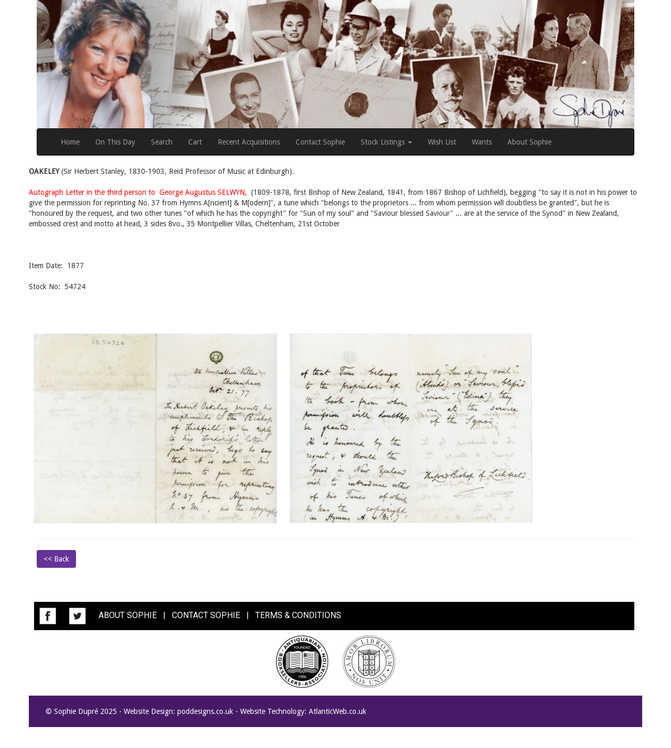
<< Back (56, 559)
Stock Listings (386, 142)
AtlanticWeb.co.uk (337, 711)
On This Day (115, 142)
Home (70, 142)
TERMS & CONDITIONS (298, 616)
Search (161, 142)
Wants (482, 142)
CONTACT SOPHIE (206, 616)
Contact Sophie (320, 142)
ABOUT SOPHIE (128, 616)
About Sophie (529, 142)
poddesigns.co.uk (205, 711)
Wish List (442, 142)
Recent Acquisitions (249, 142)
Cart (195, 142)
